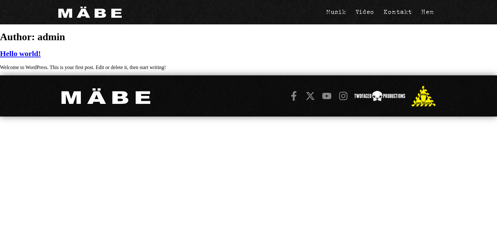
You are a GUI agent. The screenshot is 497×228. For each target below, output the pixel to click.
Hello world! (20, 53)
